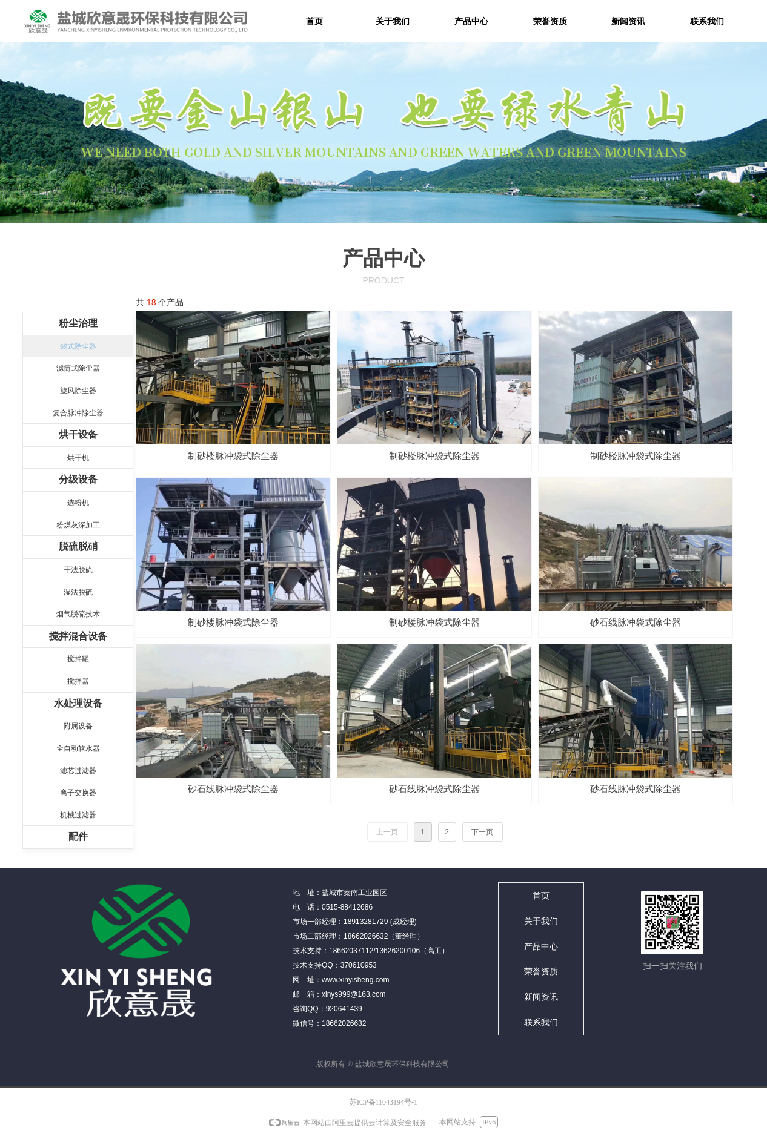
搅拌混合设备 (78, 636)
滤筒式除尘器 (78, 368)
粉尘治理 (78, 323)
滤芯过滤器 (78, 771)
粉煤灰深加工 (78, 525)
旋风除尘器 (78, 390)
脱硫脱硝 (78, 546)
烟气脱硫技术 (78, 614)
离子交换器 (78, 792)
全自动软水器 (78, 748)
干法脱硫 (78, 570)
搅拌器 (78, 681)
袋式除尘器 (78, 346)
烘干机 (78, 458)
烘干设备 (78, 434)
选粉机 (78, 502)
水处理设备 (78, 703)
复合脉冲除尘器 (78, 413)
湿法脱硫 (78, 592)
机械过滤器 (78, 815)
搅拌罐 (78, 659)
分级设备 (78, 479)
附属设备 (78, 726)
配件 (78, 836)
